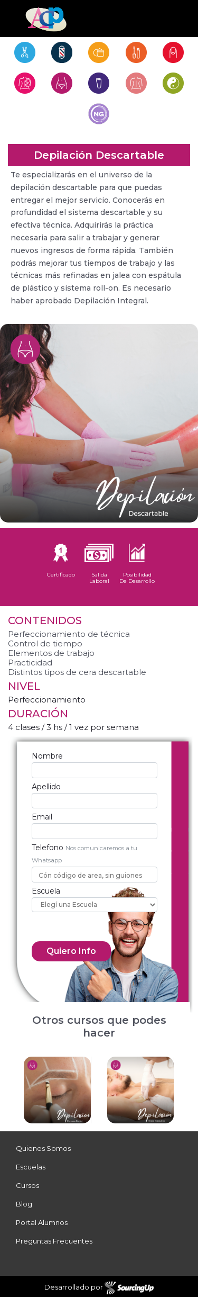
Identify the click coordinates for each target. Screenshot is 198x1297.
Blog (24, 1204)
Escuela (46, 891)
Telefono (47, 847)
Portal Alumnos (42, 1222)
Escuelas (30, 1167)
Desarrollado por (99, 1288)
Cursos (27, 1185)
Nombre (47, 756)
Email (42, 817)
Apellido (46, 786)
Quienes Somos (43, 1148)
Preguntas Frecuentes (54, 1241)
